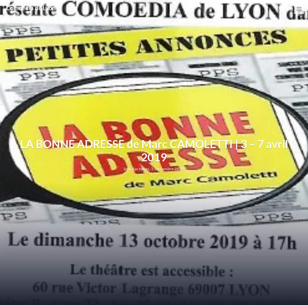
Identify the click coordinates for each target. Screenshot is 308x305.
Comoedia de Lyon (31, 7)
